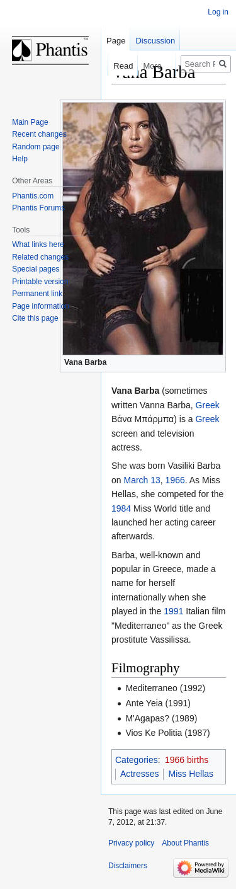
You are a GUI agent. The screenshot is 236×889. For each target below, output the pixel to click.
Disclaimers (127, 865)
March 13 (141, 480)
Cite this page (35, 318)
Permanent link (37, 293)
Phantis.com (32, 196)
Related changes (40, 257)
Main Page (30, 122)
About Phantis (185, 843)
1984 (121, 508)
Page (115, 40)
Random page (35, 146)
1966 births (186, 760)
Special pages (35, 269)
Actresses (139, 774)
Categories (136, 760)
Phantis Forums (38, 208)
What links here (38, 244)
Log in (218, 12)
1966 (175, 480)
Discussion (155, 40)
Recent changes (39, 134)
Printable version (40, 281)
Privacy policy (131, 843)
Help (20, 158)
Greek (208, 405)
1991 (173, 611)
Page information (40, 306)
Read (116, 66)
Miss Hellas (190, 774)
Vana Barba (85, 362)
